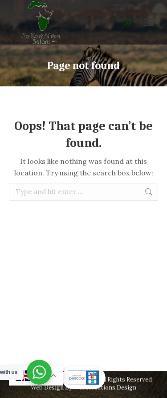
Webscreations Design (104, 387)
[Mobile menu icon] (149, 22)
